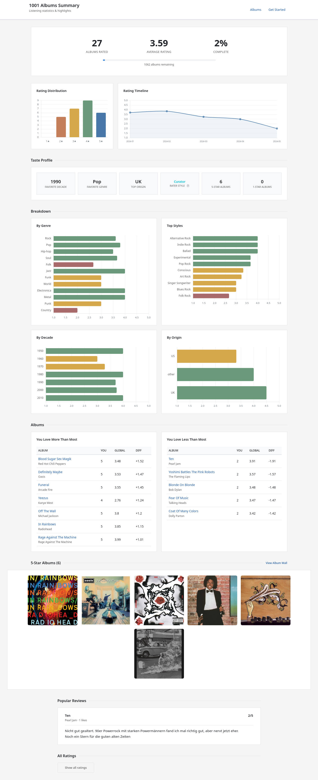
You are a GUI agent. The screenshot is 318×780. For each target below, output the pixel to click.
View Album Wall (276, 563)
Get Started (277, 9)
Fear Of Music (179, 498)
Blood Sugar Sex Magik (54, 459)
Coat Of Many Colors (183, 511)
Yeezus (43, 498)
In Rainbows (47, 524)
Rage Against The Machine (57, 537)
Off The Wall (47, 511)
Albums (255, 9)
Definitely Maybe (50, 472)
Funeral (43, 485)
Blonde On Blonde (182, 485)
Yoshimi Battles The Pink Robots (192, 472)
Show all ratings (76, 768)
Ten (171, 459)
